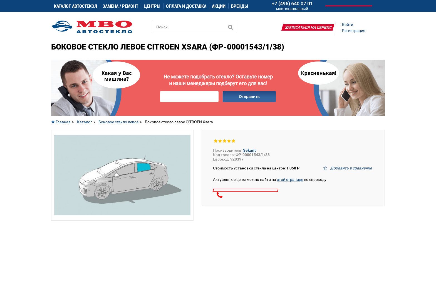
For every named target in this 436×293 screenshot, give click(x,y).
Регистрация (353, 30)
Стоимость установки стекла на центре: (256, 168)
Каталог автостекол (75, 6)
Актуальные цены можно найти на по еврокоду (269, 179)
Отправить (249, 96)
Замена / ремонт (120, 6)
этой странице (290, 179)
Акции (219, 6)
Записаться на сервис (308, 27)
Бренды (239, 6)
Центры (152, 6)
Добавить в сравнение (351, 168)
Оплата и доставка (186, 6)
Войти (347, 24)
